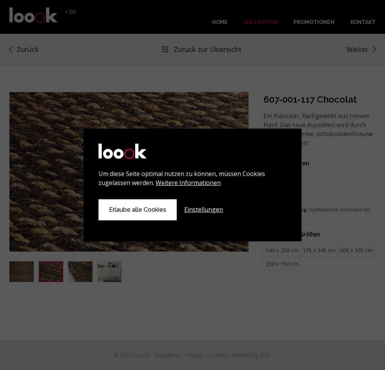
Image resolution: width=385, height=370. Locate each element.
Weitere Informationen (188, 183)
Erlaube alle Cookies (137, 209)
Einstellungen (203, 209)
